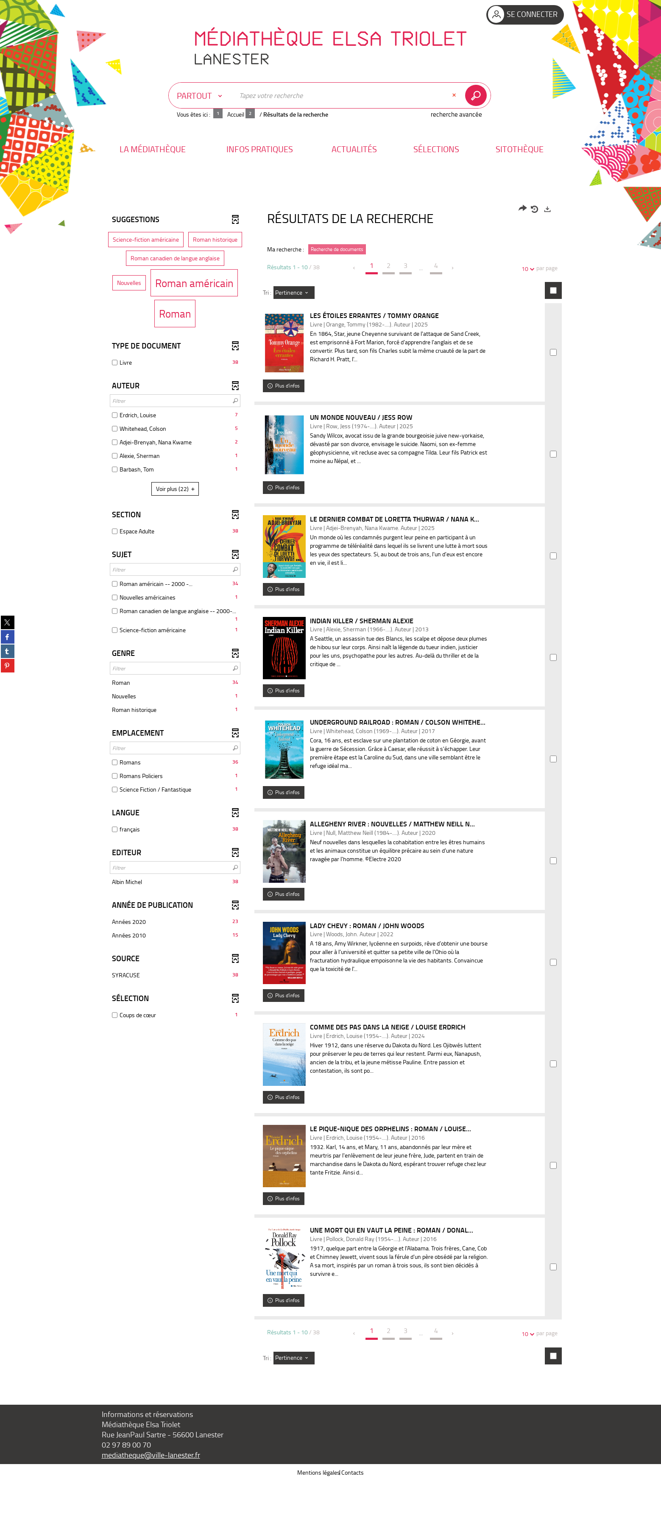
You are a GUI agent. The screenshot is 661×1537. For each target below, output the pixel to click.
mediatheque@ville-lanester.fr (151, 1511)
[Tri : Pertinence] (294, 292)
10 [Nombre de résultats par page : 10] (526, 268)
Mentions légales (318, 1528)
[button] (152, 149)
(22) (176, 489)
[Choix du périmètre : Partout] (201, 95)
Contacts (352, 1528)
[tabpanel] (330, 815)
